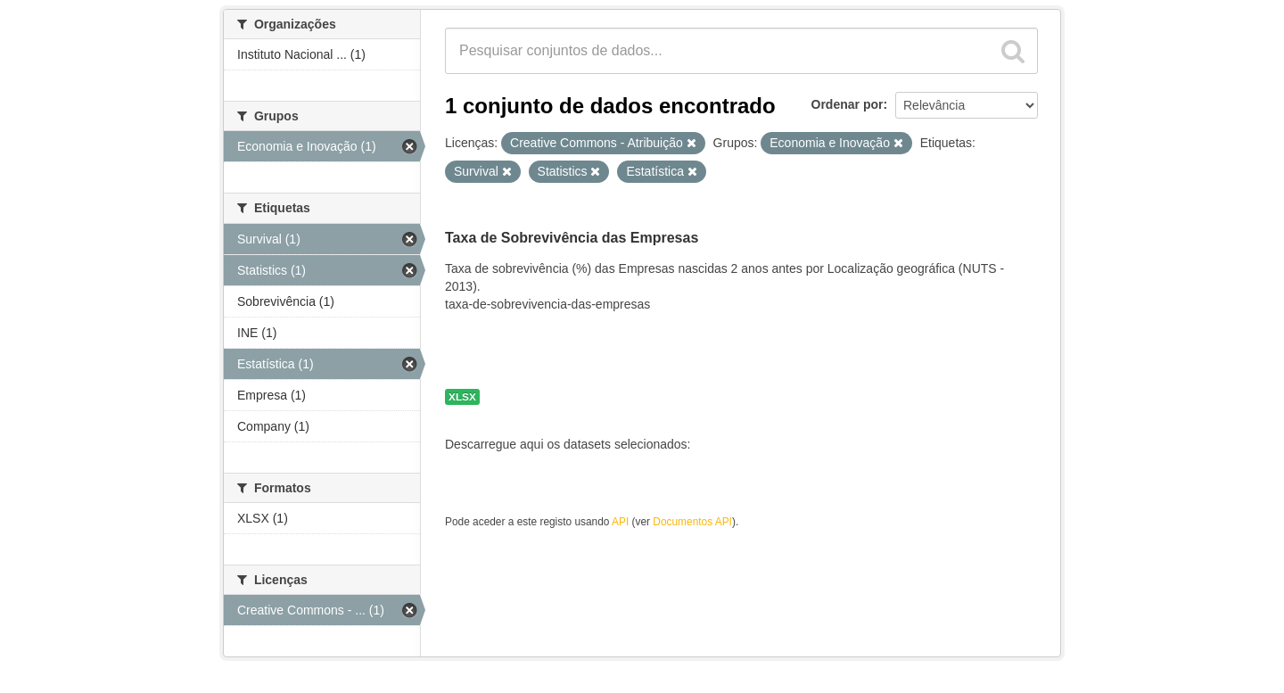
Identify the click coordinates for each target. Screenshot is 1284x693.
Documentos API (692, 522)
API (620, 522)
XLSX (462, 397)
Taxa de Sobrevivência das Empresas (571, 237)
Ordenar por (847, 104)
